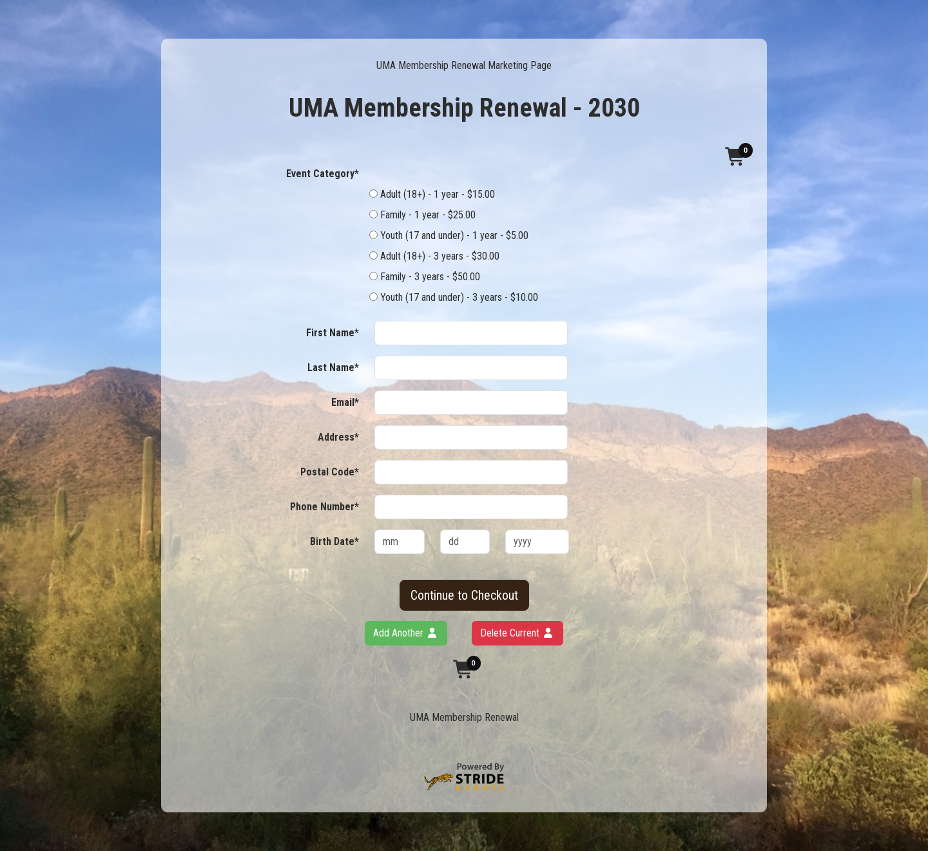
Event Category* (322, 173)
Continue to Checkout (464, 595)
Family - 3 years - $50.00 (424, 277)
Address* (338, 437)
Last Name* (333, 367)
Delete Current (517, 633)
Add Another (406, 633)
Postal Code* (329, 472)
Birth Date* (334, 541)
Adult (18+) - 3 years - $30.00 (434, 256)
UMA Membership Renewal (464, 717)
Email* (345, 402)
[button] (736, 156)
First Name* (332, 333)
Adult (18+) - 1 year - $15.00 (432, 194)
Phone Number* (324, 507)
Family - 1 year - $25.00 (422, 215)
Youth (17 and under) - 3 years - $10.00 (453, 297)
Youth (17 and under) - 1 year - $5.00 (448, 235)
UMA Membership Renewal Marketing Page (464, 65)
